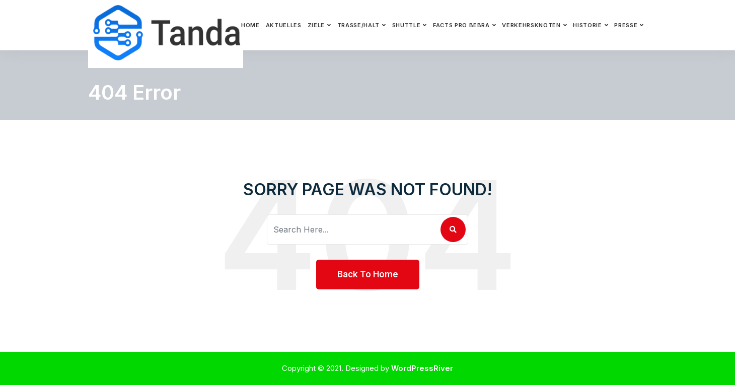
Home (250, 25)
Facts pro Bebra (461, 25)
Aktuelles (284, 25)
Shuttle (406, 25)
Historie (587, 25)
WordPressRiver (422, 368)
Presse (625, 25)
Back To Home (367, 274)
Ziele (316, 25)
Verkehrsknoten (531, 25)
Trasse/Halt (358, 25)
